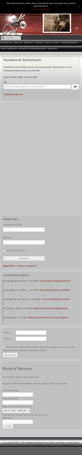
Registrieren (9, 266)
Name (7, 333)
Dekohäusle (6, 43)
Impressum (12, 49)
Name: (10, 391)
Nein (37, 9)
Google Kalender (15, 95)
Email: (10, 399)
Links (3, 49)
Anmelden (52, 49)
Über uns (18, 43)
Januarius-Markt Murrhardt (56, 299)
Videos (47, 43)
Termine (38, 43)
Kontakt (56, 43)
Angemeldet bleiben (15, 250)
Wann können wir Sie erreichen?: (17, 407)
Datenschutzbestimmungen (32, 49)
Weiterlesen (45, 9)
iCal (5, 95)
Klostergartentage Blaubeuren (55, 281)
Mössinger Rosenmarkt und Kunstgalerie (48, 318)
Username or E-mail (12, 225)
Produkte (28, 43)
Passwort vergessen (27, 266)
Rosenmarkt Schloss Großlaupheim (50, 308)
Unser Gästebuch (69, 43)
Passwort (7, 238)
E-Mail (7, 339)
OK (33, 9)
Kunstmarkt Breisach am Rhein (55, 290)
